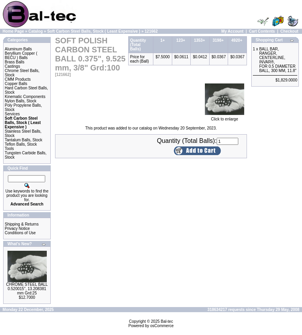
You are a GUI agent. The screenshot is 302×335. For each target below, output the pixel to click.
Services (12, 114)
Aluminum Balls (18, 49)
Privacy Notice (17, 228)
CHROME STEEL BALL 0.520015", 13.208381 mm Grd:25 (27, 288)
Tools (9, 148)
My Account (232, 31)
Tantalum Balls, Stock (23, 140)
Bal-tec (167, 321)
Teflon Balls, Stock (21, 144)
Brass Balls (14, 62)
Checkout (289, 31)
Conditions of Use (20, 233)
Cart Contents (262, 31)
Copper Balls (16, 83)
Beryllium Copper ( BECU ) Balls (21, 55)
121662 (151, 31)
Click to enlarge (224, 117)
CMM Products (18, 79)
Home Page (13, 31)
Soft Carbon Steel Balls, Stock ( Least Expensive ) (93, 31)
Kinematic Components (25, 96)
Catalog (35, 31)
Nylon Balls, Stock (21, 101)
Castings (12, 66)
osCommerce (161, 326)
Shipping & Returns (22, 224)
